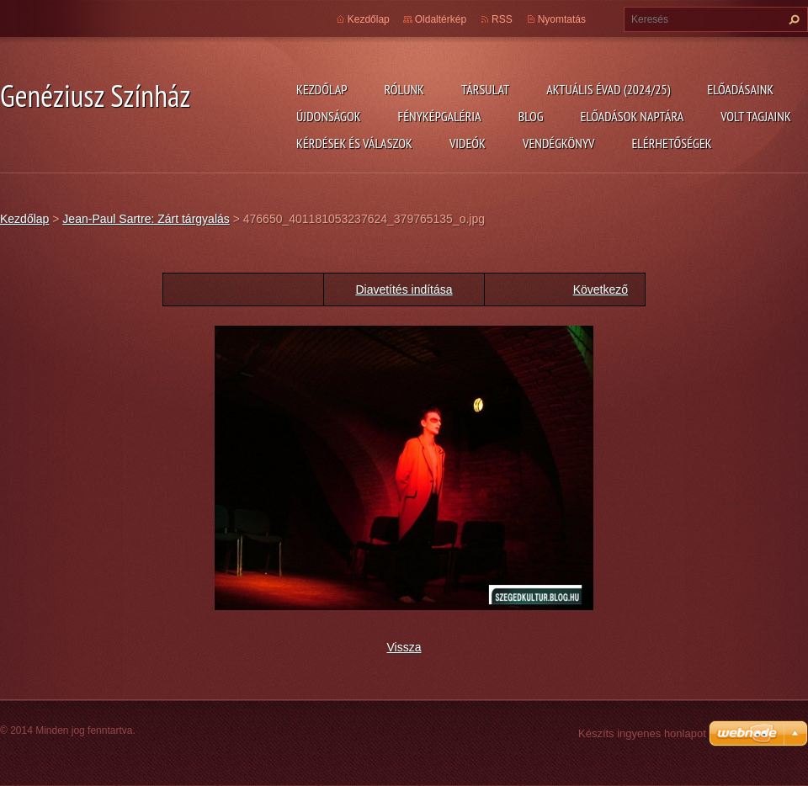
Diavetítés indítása (403, 289)
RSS (502, 19)
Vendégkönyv (559, 143)
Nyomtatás (562, 19)
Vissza (404, 647)
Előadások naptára (632, 116)
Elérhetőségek (672, 143)
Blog (531, 116)
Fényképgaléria (439, 116)
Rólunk (404, 89)
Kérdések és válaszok (354, 143)
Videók (467, 143)
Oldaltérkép (440, 19)
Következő (600, 289)
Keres (792, 19)
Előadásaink (740, 89)
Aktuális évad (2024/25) (608, 89)
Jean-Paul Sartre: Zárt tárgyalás (145, 219)
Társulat (485, 89)
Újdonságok (328, 116)
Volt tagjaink (755, 116)
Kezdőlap (321, 89)
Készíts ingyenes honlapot (642, 733)
